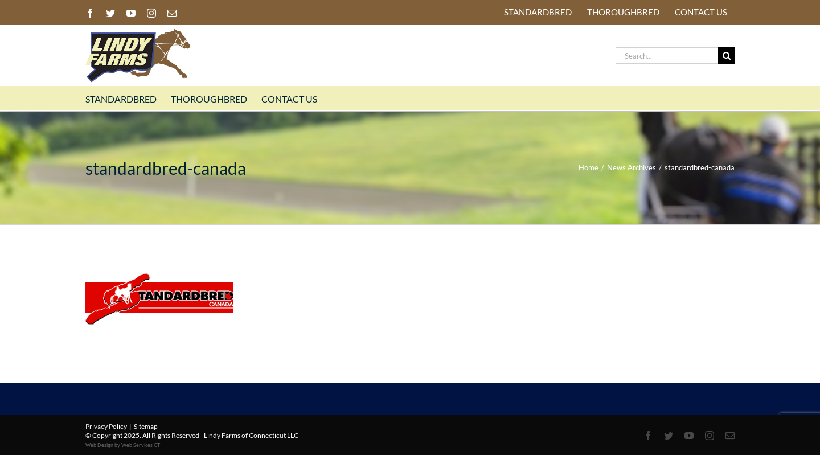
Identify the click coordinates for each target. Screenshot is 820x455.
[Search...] (667, 55)
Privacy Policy (106, 426)
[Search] (726, 55)
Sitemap (146, 426)
